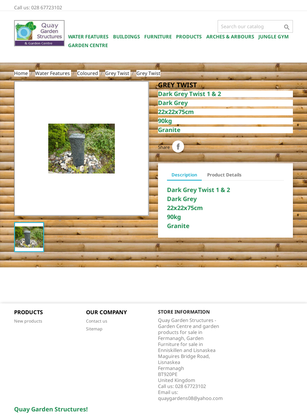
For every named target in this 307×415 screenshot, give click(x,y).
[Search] (255, 26)
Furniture (158, 36)
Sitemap (94, 329)
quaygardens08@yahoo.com (190, 398)
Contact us (96, 321)
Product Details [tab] (224, 175)
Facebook (21, 286)
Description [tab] (184, 175)
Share (178, 146)
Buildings (126, 36)
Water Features (88, 36)
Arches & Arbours (230, 36)
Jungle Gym (273, 36)
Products (189, 36)
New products (28, 321)
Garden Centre (88, 45)
